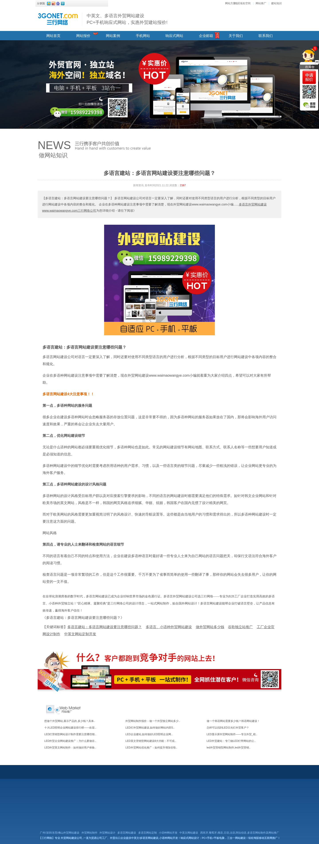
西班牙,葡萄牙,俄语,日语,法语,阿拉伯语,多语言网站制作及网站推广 (239, 832)
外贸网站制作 (89, 832)
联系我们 (266, 36)
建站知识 (276, 3)
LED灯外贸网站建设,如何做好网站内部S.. (149, 727)
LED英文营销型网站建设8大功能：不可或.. (150, 740)
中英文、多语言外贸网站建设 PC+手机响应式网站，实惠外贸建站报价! (127, 19)
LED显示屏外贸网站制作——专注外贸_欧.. (232, 734)
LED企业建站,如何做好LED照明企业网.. (149, 734)
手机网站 (143, 36)
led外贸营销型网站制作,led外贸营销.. (229, 747)
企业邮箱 (206, 36)
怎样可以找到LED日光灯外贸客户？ (228, 727)
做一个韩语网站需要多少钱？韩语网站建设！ (233, 721)
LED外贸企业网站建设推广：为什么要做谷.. (70, 740)
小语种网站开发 (168, 832)
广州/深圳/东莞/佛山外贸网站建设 (59, 832)
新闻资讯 (138, 185)
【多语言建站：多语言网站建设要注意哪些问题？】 (77, 198)
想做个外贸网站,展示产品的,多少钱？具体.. (69, 721)
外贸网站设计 (107, 832)
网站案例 (113, 36)
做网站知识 (53, 155)
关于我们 (236, 36)
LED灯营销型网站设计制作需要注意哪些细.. (70, 734)
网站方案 (230, 3)
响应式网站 (174, 36)
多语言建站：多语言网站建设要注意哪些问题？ (84, 347)
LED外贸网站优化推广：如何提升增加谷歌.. (151, 747)
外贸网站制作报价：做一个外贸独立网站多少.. (152, 721)
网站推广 (261, 3)
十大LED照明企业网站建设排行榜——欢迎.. (70, 727)
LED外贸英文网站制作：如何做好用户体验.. (70, 747)
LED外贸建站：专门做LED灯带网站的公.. (231, 740)
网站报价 (83, 36)
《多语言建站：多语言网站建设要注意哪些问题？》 (83, 618)
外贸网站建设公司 (71, 838)
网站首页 (53, 36)
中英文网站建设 (188, 832)
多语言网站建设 (126, 832)
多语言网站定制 (147, 832)
